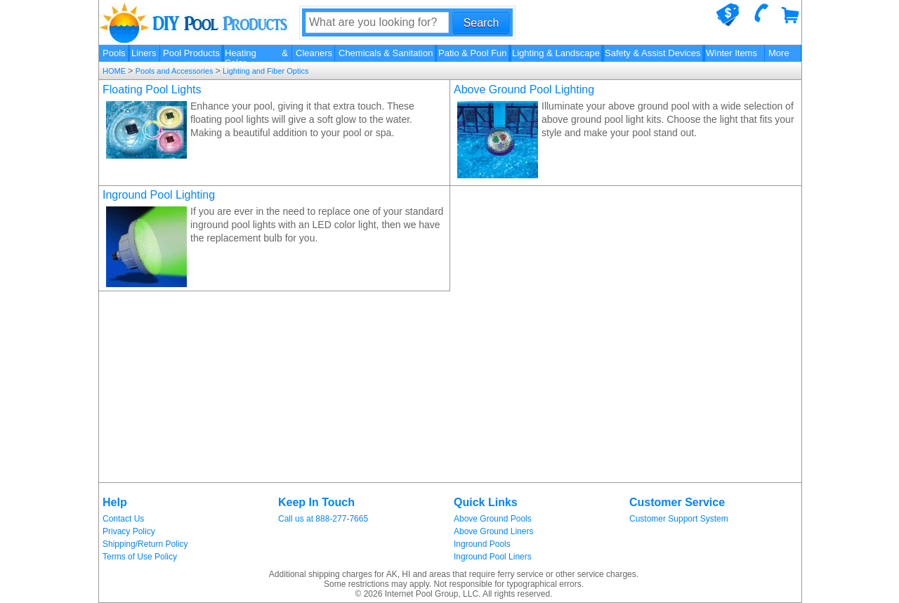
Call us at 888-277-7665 (323, 519)
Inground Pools (482, 544)
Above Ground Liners (493, 531)
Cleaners (314, 53)
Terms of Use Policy (140, 557)
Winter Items (731, 53)
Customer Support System (678, 519)
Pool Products (191, 53)
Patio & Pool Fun (472, 53)
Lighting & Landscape (556, 53)
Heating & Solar (256, 55)
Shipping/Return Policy (145, 544)
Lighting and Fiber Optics (264, 71)
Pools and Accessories (174, 71)
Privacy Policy (129, 531)
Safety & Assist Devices (653, 53)
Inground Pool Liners (493, 557)
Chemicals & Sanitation (386, 53)
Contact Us (123, 519)
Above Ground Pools (493, 519)
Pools (114, 53)
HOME (115, 71)
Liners (143, 53)
